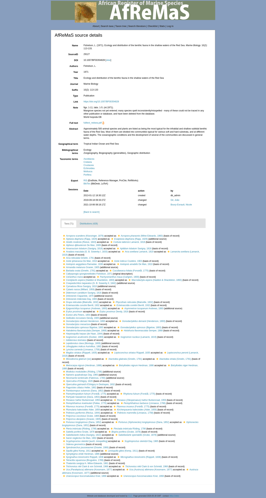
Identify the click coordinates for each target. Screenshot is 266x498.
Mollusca (87, 171)
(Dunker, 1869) (82, 337)
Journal (74, 84)
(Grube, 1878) (124, 432)
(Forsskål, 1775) (129, 270)
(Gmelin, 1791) (79, 270)
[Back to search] (91, 212)
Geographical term (68, 144)
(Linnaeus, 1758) (81, 349)
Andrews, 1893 (141, 308)
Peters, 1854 (76, 315)
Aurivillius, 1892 (81, 346)
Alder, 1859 (81, 409)
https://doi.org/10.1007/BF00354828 (101, 101)
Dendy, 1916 (112, 311)
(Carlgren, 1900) (117, 277)
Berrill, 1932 (80, 305)
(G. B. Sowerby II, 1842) (89, 283)
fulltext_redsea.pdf (92, 123)
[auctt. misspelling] (85, 441)
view (108, 60)
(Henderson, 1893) (141, 321)
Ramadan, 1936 (82, 264)
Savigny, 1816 (133, 248)
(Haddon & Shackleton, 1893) (88, 280)
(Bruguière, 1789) (83, 460)
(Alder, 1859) (135, 409)
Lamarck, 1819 (137, 251)
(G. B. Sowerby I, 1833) (85, 251)
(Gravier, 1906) (85, 447)
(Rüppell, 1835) (79, 352)
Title (76, 78)
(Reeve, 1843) (79, 242)
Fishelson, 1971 (87, 274)
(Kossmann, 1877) (87, 469)
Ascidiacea (88, 159)
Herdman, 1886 (134, 365)
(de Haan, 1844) (82, 333)
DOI (76, 60)
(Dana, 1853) (81, 397)
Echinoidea (88, 168)
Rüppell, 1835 (130, 352)
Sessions (73, 189)
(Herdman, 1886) (82, 365)
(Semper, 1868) (84, 330)
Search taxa (107, 26)
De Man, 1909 (81, 245)
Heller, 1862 (79, 387)
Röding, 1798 (128, 428)
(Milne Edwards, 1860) (140, 236)
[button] (64, 236)
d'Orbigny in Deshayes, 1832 (88, 384)
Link (76, 101)
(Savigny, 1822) (81, 435)
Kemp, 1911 (76, 451)
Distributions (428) (89, 223)
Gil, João (174, 200)
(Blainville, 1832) (80, 302)
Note (75, 107)
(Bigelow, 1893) (139, 327)
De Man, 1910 (79, 261)
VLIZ (130, 496)
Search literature (137, 26)
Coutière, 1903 (126, 261)
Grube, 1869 (80, 416)
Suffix (75, 90)
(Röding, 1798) (82, 371)
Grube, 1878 (78, 432)
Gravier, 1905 (80, 267)
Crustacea (88, 165)
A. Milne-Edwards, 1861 (85, 463)
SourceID (73, 54)
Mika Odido (174, 496)
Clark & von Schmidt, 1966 (85, 466)
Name (75, 45)
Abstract (73, 129)
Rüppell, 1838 (82, 457)
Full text (73, 123)
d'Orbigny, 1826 (77, 381)
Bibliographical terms (70, 152)
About (96, 26)
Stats (162, 26)
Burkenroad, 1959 (81, 400)
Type (75, 96)
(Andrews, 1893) (84, 308)
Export (74, 180)
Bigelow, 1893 (82, 327)
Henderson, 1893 (83, 321)
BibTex (86, 183)
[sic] (76, 359)
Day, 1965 (79, 299)
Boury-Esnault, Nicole (181, 204)
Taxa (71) (69, 223)
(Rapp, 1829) (79, 239)
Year (75, 72)
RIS (85, 180)
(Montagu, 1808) (81, 343)
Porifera (87, 174)
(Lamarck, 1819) (137, 337)
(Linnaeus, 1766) (143, 403)
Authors (73, 66)
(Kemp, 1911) (121, 451)
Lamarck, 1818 (127, 242)
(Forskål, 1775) (84, 394)
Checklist (152, 26)
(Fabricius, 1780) (83, 378)
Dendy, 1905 (80, 318)
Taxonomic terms (69, 159)
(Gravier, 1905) (81, 419)
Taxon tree (120, 26)
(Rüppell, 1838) (139, 457)
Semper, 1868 (141, 330)
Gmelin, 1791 (78, 258)
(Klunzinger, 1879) (83, 236)
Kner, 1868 (84, 476)
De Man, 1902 (79, 438)
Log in (170, 26)
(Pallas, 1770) (84, 403)
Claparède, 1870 (77, 296)
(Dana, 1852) (82, 390)
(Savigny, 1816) (82, 248)
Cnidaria (87, 162)
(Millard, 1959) (78, 289)
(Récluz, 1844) (81, 413)
